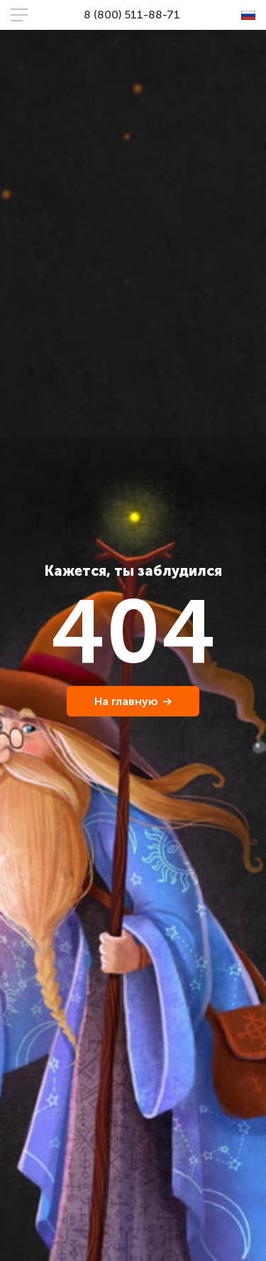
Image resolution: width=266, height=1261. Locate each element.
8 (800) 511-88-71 (132, 14)
